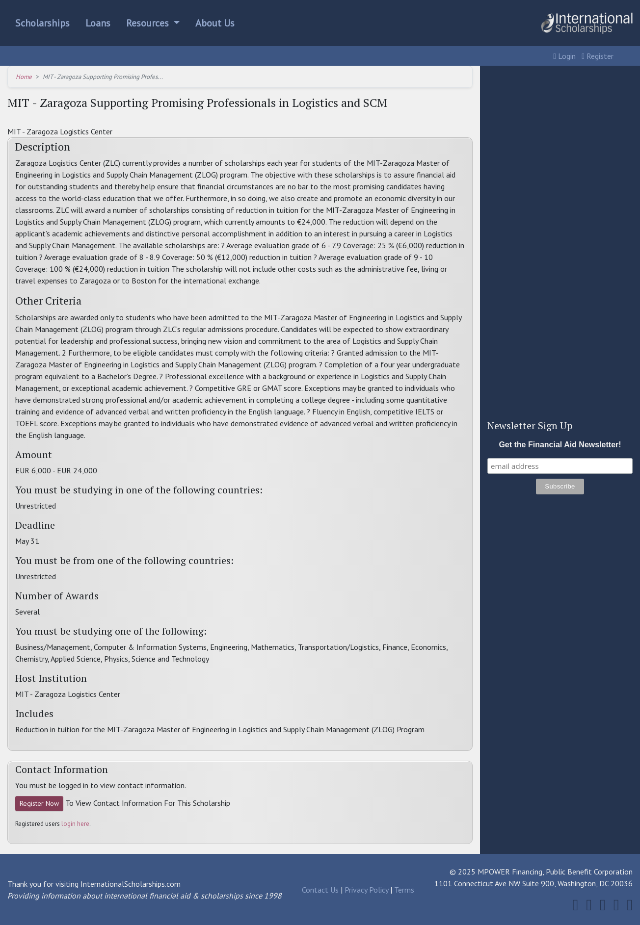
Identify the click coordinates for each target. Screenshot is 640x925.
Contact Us (320, 890)
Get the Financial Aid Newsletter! (560, 444)
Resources (148, 23)
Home (24, 77)
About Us (215, 23)
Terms (404, 890)
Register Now (39, 803)
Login (564, 56)
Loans (97, 23)
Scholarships (42, 23)
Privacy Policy (366, 890)
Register (597, 56)
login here (75, 824)
